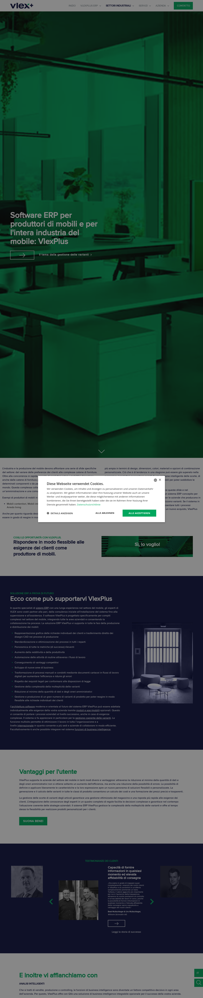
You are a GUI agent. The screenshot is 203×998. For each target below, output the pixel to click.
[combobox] (155, 480)
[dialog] (101, 499)
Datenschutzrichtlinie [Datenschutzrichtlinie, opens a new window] (89, 504)
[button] (60, 513)
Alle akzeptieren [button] (139, 512)
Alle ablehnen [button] (105, 512)
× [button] (160, 480)
